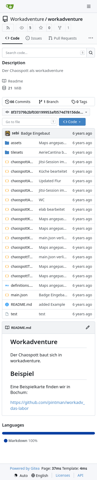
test (14, 313)
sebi (15, 133)
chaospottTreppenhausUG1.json (22, 275)
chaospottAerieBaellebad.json (22, 161)
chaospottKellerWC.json (22, 247)
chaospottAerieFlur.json (22, 180)
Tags (79, 101)
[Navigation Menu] (89, 6)
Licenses (63, 475)
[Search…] (90, 53)
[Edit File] (88, 327)
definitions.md (22, 285)
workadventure (65, 19)
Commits (18, 101)
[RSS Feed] (8, 28)
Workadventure (27, 19)
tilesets (17, 152)
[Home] (10, 6)
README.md (21, 304)
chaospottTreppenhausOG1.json (22, 266)
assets (16, 142)
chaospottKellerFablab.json (22, 218)
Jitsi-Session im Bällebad (59, 161)
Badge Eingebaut (35, 133)
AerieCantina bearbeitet (59, 152)
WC (41, 199)
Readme (12, 81)
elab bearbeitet (52, 209)
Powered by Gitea (25, 468)
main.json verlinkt (54, 237)
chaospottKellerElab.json (22, 209)
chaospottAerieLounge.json (22, 190)
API (80, 475)
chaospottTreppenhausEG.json (22, 256)
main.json (19, 294)
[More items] (91, 38)
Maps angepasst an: (56, 142)
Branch (49, 101)
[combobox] (29, 122)
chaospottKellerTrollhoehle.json (22, 237)
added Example (52, 304)
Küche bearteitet (53, 171)
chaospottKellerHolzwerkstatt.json (22, 228)
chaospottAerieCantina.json (22, 171)
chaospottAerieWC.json (22, 199)
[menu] (21, 475)
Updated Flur (50, 180)
